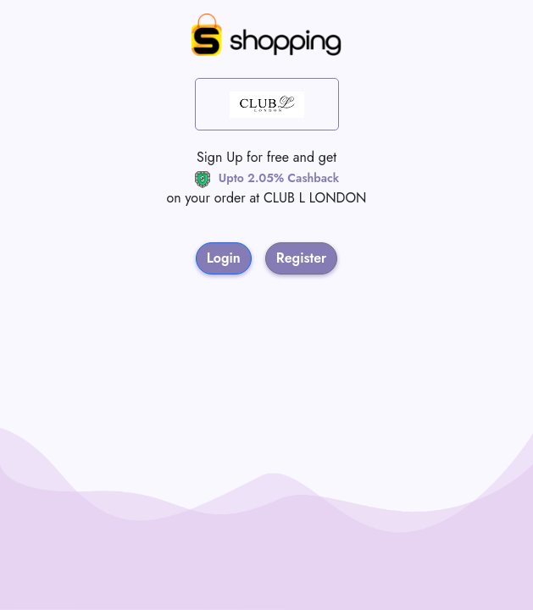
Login (224, 258)
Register (301, 258)
